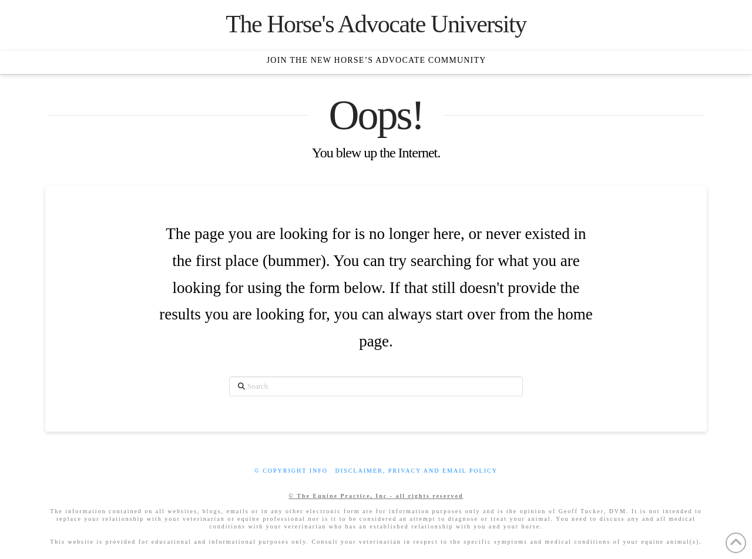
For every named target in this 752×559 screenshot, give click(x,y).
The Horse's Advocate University (376, 24)
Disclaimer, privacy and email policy (416, 470)
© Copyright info (291, 470)
